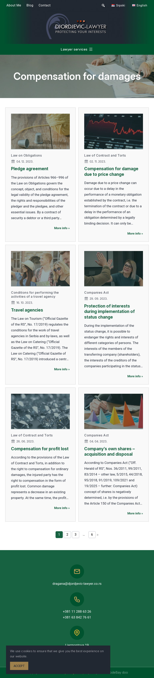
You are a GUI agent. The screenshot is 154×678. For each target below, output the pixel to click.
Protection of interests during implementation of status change (109, 312)
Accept (19, 666)
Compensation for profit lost (40, 448)
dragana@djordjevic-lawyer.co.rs (77, 584)
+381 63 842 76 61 (77, 617)
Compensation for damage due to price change (111, 171)
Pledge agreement (29, 168)
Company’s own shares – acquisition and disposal (109, 451)
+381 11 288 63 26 (77, 611)
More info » (62, 228)
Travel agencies (27, 310)
